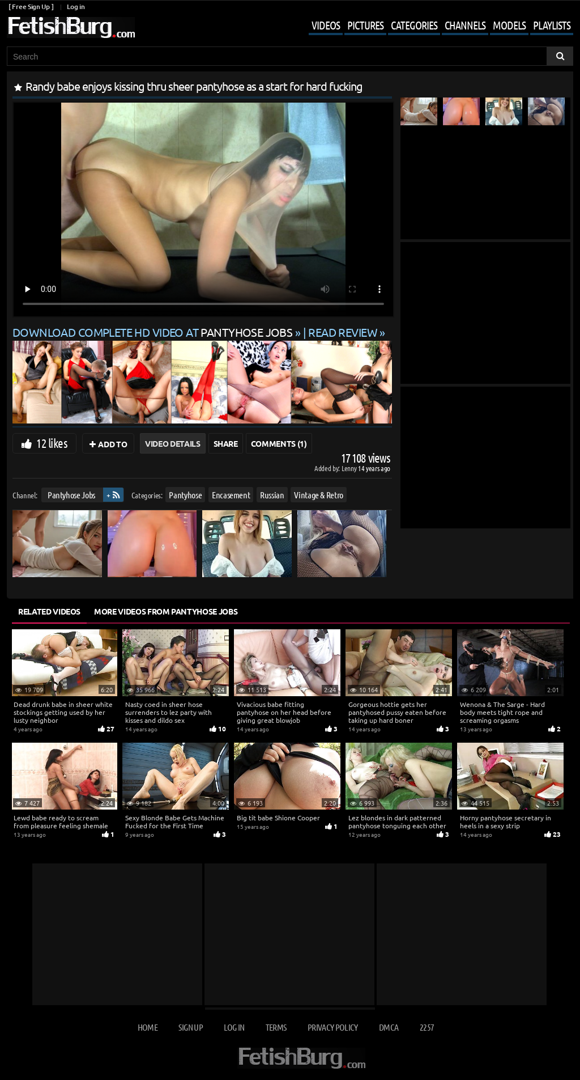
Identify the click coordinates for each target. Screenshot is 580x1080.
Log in (75, 6)
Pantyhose (185, 494)
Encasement (231, 494)
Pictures (365, 25)
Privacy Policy (333, 1027)
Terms (276, 1027)
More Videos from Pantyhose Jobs (165, 611)
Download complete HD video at (153, 332)
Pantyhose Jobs (71, 494)
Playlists (551, 25)
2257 (427, 1027)
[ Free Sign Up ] (30, 6)
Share (226, 443)
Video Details (172, 443)
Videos (326, 25)
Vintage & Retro (318, 494)
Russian (272, 494)
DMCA (388, 1027)
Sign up (190, 1027)
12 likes (51, 442)
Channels (465, 25)
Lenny (350, 468)
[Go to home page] (71, 27)
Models (509, 25)
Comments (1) (279, 443)
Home (147, 1027)
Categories (414, 25)
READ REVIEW (342, 332)
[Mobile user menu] (432, 26)
